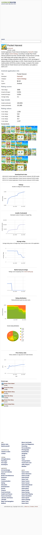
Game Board (25, 477)
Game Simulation (27, 496)
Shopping (24, 453)
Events (3, 488)
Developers (4, 464)
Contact (32, 506)
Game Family (25, 486)
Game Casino (25, 481)
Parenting (24, 446)
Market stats (4, 444)
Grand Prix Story (8, 387)
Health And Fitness (6, 494)
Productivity (25, 451)
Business (4, 477)
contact (3, 453)
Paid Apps (4, 461)
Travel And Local (26, 462)
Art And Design (5, 470)
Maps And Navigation (7, 501)
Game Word (25, 503)
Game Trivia (25, 501)
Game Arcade (25, 475)
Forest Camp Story (9, 404)
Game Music (25, 488)
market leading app (28, 271)
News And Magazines (28, 444)
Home (36, 506)
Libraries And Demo (7, 497)
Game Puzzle (25, 490)
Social (23, 455)
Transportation (26, 461)
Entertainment (5, 486)
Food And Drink (5, 492)
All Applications (5, 459)
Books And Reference (7, 475)
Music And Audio (26, 442)
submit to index (5, 451)
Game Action (25, 472)
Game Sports (25, 497)
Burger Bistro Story (9, 391)
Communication (5, 481)
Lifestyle (3, 499)
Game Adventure (26, 473)
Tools (23, 459)
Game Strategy (14, 54)
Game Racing (25, 492)
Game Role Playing (27, 494)
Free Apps (4, 462)
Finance (3, 490)
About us (27, 506)
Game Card (25, 479)
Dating (3, 483)
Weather (24, 466)
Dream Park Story (9, 400)
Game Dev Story (8, 396)
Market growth (5, 446)
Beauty (3, 473)
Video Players (26, 464)
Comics (3, 479)
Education (4, 485)
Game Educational (27, 485)
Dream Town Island (9, 383)
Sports (23, 457)
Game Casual (25, 483)
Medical (3, 503)
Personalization (26, 448)
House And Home (6, 496)
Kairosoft (11, 48)
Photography (25, 449)
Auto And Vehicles (6, 472)
